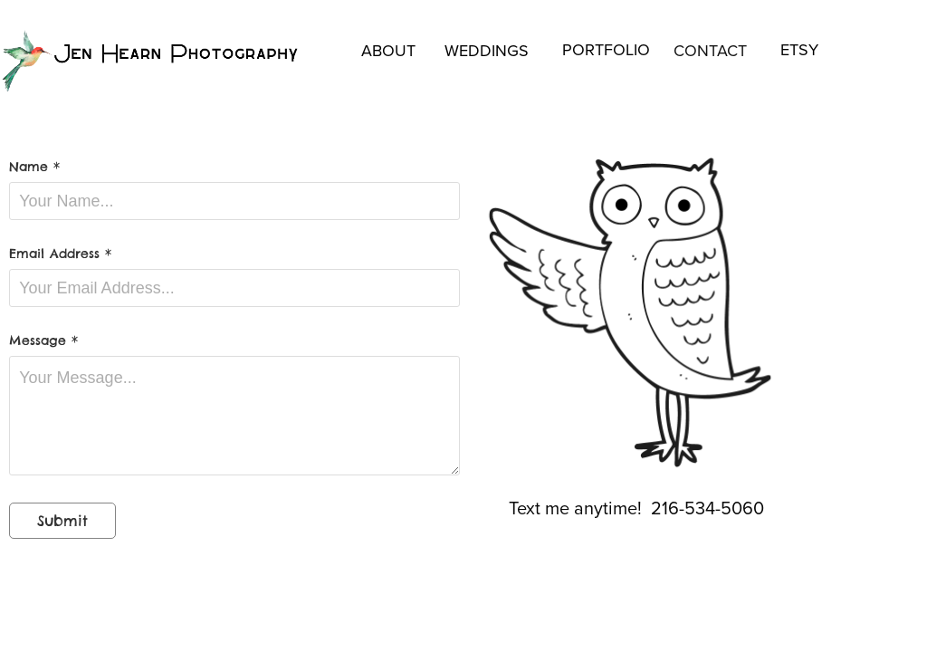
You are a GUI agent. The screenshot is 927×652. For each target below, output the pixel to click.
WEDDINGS (486, 50)
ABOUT (388, 50)
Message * (43, 340)
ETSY (799, 49)
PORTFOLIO (606, 49)
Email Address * (60, 253)
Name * (34, 166)
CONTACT (710, 50)
